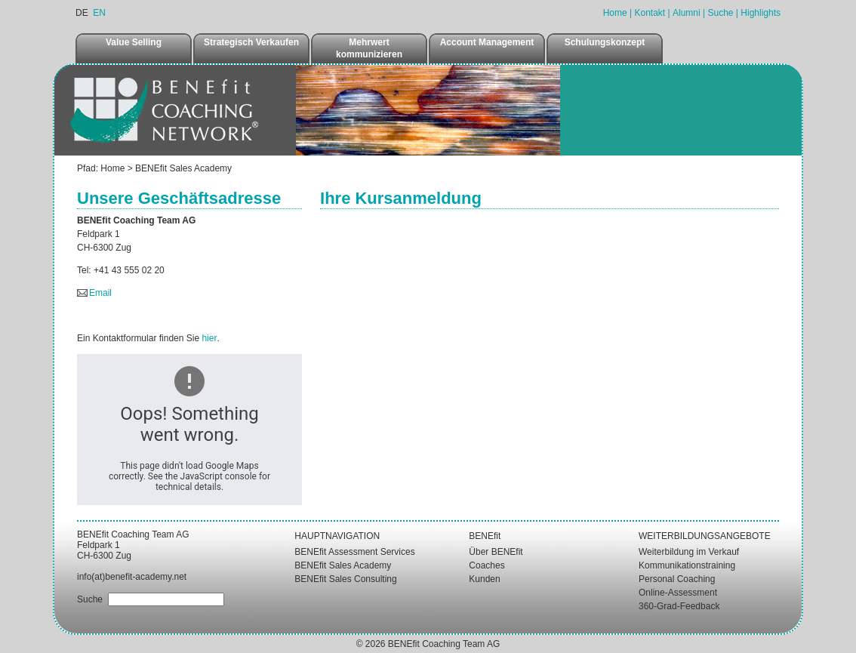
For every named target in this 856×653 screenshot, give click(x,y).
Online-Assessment (678, 592)
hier (209, 338)
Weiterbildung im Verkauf (689, 552)
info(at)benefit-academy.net (131, 576)
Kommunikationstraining (687, 565)
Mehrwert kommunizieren (369, 48)
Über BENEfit (495, 552)
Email (100, 293)
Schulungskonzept (605, 42)
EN (99, 13)
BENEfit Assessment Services (354, 552)
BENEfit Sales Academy (183, 168)
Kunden (484, 579)
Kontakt (649, 13)
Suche (720, 13)
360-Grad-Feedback (679, 606)
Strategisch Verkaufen (251, 42)
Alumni (687, 13)
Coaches (486, 565)
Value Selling (134, 42)
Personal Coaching (677, 579)
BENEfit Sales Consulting (345, 579)
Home (615, 13)
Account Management (487, 42)
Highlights (761, 13)
